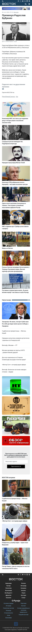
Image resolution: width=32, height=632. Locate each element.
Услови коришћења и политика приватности (23, 610)
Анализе (8, 597)
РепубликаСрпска (8, 97)
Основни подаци (8, 603)
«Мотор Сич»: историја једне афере (14, 364)
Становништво (8, 613)
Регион (23, 583)
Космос (23, 590)
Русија (8, 585)
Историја (8, 605)
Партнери (23, 603)
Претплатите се (16, 466)
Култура (23, 595)
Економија (8, 590)
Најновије (8, 583)
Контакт (23, 605)
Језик (8, 615)
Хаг (17, 97)
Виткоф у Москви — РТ (9, 345)
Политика (8, 588)
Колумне (23, 588)
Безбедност (8, 593)
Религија (8, 610)
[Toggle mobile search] (25, 4)
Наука (23, 593)
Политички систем (8, 608)
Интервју (23, 585)
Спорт (23, 597)
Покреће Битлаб (23, 614)
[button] (29, 4)
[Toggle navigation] (28, 4)
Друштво (16, 12)
